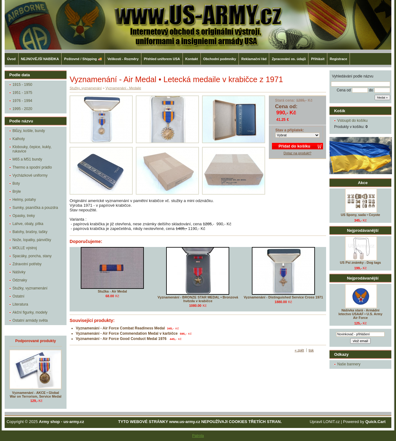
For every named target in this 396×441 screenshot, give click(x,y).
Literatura (20, 304)
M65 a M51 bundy (27, 159)
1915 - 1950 (22, 84)
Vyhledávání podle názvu (352, 76)
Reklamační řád (253, 59)
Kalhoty (18, 139)
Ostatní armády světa (30, 320)
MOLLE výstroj (24, 248)
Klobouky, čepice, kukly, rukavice (31, 149)
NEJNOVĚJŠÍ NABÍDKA (40, 59)
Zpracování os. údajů (289, 59)
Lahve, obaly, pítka (27, 224)
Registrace (338, 59)
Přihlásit (317, 59)
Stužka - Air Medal (112, 291)
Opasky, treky (23, 216)
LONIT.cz (331, 421)
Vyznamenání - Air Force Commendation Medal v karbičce (127, 333)
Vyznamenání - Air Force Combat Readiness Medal (120, 328)
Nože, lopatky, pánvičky (31, 240)
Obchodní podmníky (219, 59)
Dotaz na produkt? (298, 153)
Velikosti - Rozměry (123, 59)
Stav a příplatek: (289, 130)
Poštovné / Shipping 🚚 (83, 59)
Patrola (198, 436)
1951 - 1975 (22, 92)
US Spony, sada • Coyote (360, 215)
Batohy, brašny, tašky (29, 232)
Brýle (16, 191)
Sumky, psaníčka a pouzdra (35, 207)
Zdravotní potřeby (26, 264)
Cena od (344, 90)
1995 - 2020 (22, 109)
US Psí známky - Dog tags (360, 262)
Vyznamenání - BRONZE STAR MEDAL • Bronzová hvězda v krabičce (197, 299)
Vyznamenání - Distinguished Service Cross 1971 (283, 297)
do (371, 90)
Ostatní (18, 296)
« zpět (299, 350)
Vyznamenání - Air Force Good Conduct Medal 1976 (122, 339)
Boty (16, 183)
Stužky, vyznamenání (29, 288)
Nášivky (18, 272)
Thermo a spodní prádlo (32, 167)
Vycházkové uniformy (30, 175)
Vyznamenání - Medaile (123, 88)
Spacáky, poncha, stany (32, 256)
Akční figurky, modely (29, 312)
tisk (311, 350)
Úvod (11, 59)
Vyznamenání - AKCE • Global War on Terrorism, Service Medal (36, 394)
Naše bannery (348, 364)
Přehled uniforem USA (162, 59)
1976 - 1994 (22, 101)
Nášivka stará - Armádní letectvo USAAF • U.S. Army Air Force (360, 314)
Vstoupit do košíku (352, 120)
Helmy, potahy (24, 199)
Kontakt (191, 59)
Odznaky (19, 280)
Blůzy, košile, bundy (28, 131)
